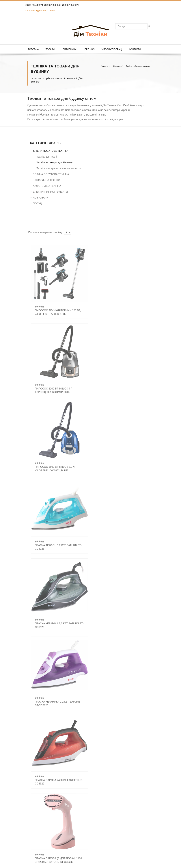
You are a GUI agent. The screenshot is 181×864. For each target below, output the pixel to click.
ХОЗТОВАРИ (40, 197)
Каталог (117, 66)
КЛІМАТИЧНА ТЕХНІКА (47, 180)
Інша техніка (36, 769)
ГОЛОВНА (36, 799)
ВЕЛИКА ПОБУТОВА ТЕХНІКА (51, 174)
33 (105, 714)
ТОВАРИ (35, 805)
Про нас (90, 49)
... (99, 714)
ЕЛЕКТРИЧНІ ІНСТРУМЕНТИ (50, 191)
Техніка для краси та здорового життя (59, 168)
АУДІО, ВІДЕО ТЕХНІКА (47, 185)
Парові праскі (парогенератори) (48, 757)
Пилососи (35, 745)
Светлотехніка (37, 765)
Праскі (33, 753)
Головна (33, 49)
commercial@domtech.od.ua (40, 10)
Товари (51, 49)
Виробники (71, 49)
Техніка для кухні (47, 156)
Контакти (135, 49)
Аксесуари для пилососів (44, 749)
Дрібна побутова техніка (138, 66)
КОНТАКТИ (37, 811)
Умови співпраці (112, 49)
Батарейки (35, 741)
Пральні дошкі (37, 761)
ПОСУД (37, 203)
